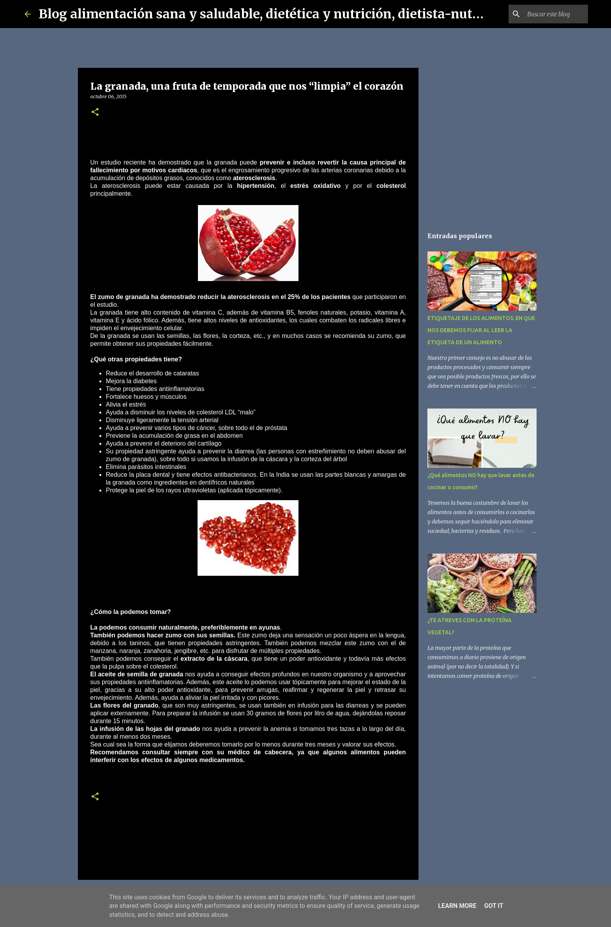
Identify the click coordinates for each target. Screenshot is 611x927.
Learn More (457, 905)
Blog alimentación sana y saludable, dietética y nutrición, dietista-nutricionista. (287, 14)
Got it (493, 905)
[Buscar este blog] (547, 14)
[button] (95, 112)
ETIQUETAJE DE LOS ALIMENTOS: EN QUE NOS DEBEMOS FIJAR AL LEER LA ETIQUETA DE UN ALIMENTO (481, 330)
